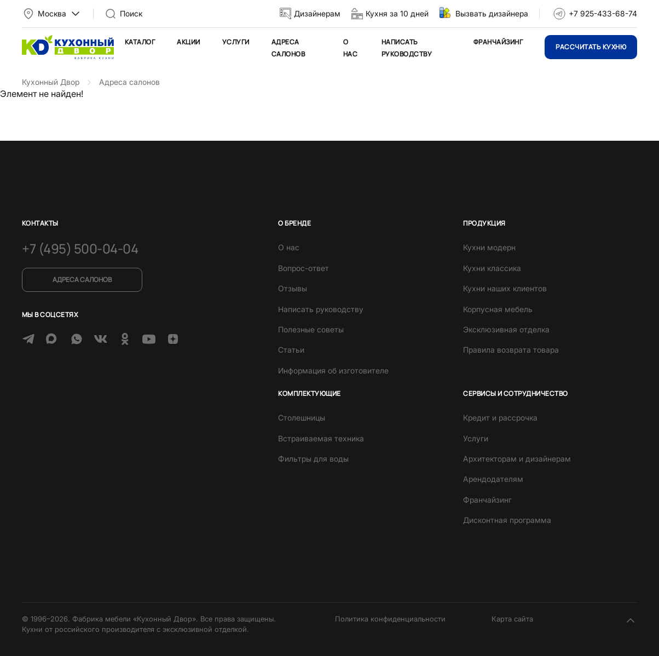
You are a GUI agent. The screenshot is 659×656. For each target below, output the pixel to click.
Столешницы (301, 417)
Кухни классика (492, 268)
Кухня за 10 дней (397, 13)
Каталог (140, 42)
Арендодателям (493, 479)
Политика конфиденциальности (390, 618)
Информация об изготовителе (333, 370)
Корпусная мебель (498, 309)
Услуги (236, 42)
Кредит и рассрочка (500, 417)
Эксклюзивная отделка (506, 329)
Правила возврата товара (511, 349)
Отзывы (292, 288)
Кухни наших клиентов (505, 288)
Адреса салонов (82, 279)
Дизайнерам (317, 13)
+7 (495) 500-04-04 (80, 248)
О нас (288, 247)
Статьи (291, 349)
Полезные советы (311, 329)
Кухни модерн (489, 247)
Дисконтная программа (507, 520)
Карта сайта (512, 618)
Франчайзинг (498, 42)
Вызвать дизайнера (491, 13)
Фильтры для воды (313, 458)
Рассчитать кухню (591, 46)
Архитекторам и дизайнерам (517, 458)
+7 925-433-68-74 (603, 13)
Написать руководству (320, 309)
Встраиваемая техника (321, 438)
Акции (188, 42)
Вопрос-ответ (303, 268)
